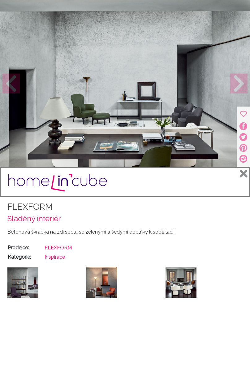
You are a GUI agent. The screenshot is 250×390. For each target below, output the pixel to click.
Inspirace (55, 257)
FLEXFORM (30, 207)
